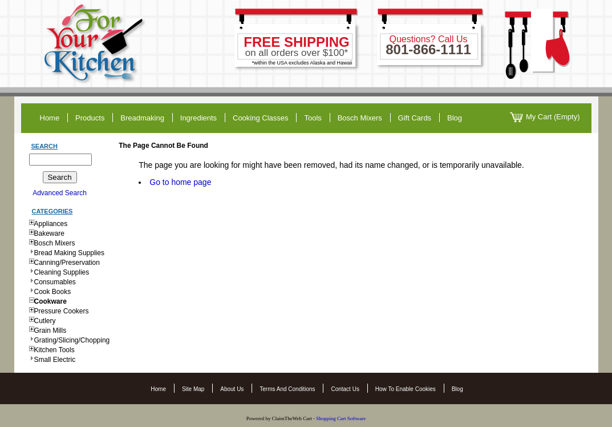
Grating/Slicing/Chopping (72, 340)
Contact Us (345, 389)
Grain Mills (50, 331)
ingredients (198, 118)
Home (158, 389)
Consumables (55, 282)
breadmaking (142, 118)
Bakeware (49, 233)
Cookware (50, 301)
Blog (457, 389)
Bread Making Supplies (69, 253)
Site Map (193, 389)
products (89, 118)
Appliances (51, 224)
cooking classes (261, 118)
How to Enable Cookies (405, 389)
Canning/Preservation (67, 263)
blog (454, 118)
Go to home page (180, 182)
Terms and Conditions (287, 389)
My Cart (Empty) (545, 117)
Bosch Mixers (360, 118)
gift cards (415, 118)
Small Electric (55, 360)
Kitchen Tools (54, 350)
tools (312, 118)
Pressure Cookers (61, 311)
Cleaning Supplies (62, 272)
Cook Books (52, 292)
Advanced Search (60, 193)
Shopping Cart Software (341, 418)
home (50, 118)
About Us (232, 389)
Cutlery (45, 321)
